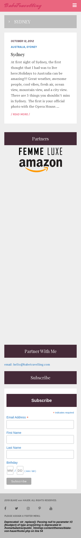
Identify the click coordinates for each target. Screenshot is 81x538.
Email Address (17, 417)
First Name (13, 432)
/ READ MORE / (20, 114)
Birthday (11, 462)
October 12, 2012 (22, 41)
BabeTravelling (23, 5)
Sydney (31, 47)
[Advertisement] (40, 299)
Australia (18, 47)
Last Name (13, 447)
